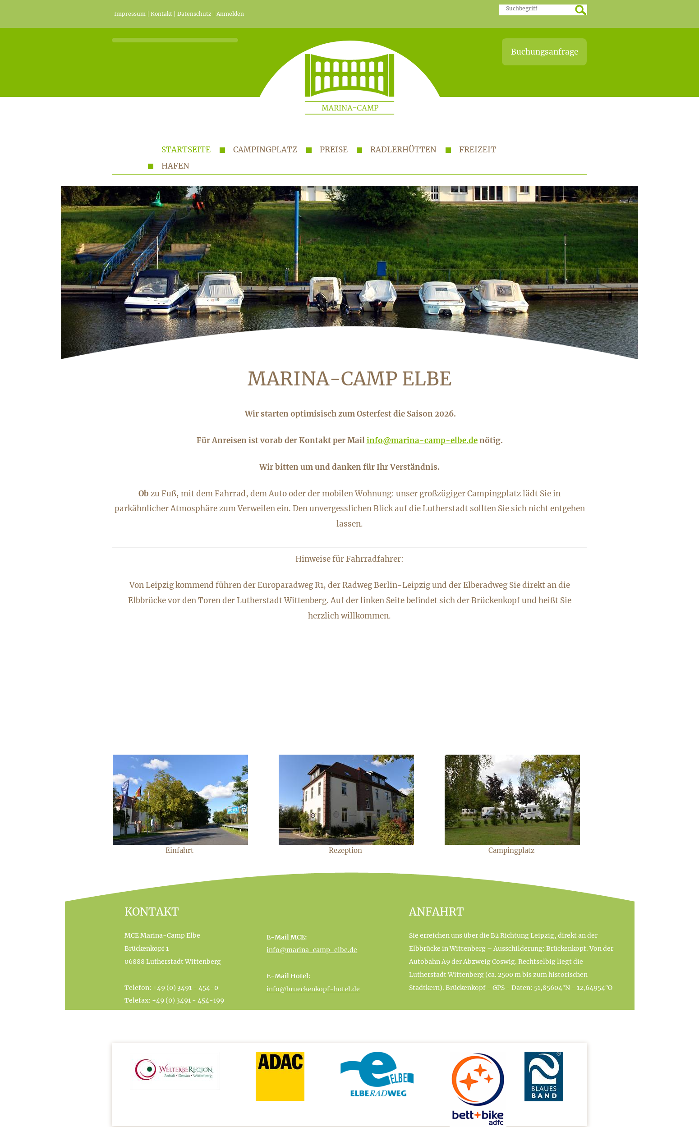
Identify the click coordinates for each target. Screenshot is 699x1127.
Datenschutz (194, 14)
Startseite (186, 150)
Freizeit (477, 150)
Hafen (175, 166)
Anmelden (230, 14)
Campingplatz (265, 150)
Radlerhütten (403, 150)
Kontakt (161, 14)
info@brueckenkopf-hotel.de (313, 989)
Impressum (130, 14)
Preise (334, 150)
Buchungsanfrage (544, 52)
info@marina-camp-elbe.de (422, 440)
